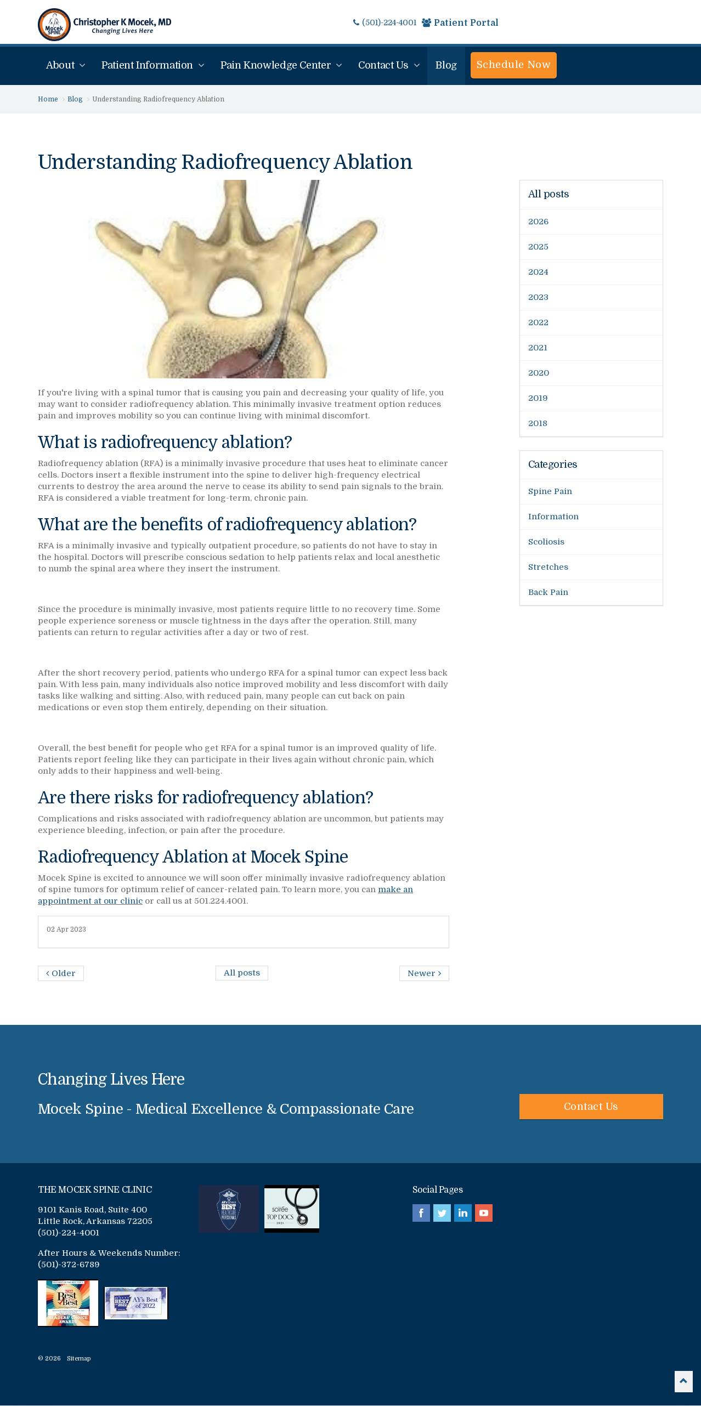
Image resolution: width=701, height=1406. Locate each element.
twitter (442, 1213)
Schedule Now (514, 64)
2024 (538, 272)
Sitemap (79, 1358)
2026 (538, 221)
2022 (538, 322)
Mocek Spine (104, 24)
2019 (538, 398)
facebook (421, 1213)
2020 (538, 373)
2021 (537, 348)
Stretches (548, 567)
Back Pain (548, 592)
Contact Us (591, 1106)
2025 (538, 247)
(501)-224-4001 (384, 22)
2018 (537, 423)
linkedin (463, 1213)
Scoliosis (546, 542)
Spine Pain (550, 491)
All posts (548, 194)
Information (553, 516)
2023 (538, 297)
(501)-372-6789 (69, 1264)
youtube (484, 1213)
